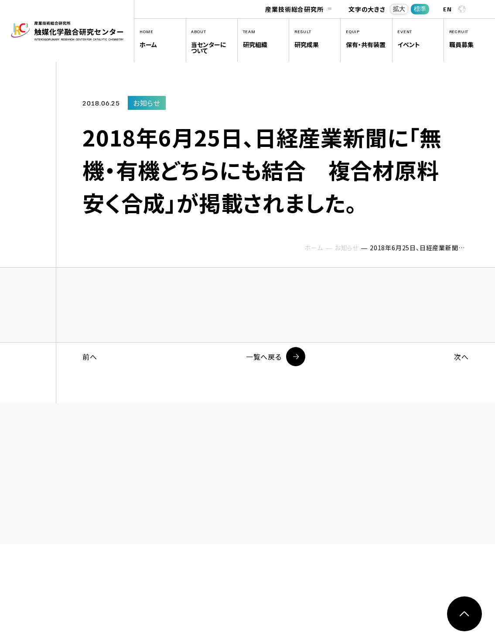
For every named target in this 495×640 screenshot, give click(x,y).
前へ (89, 356)
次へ (461, 356)
